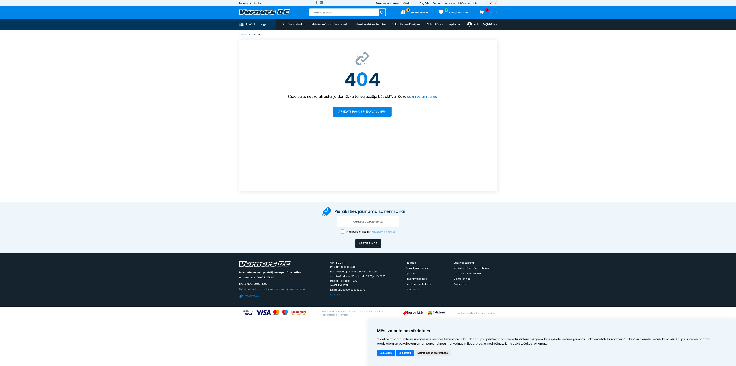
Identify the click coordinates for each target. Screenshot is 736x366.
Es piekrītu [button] (386, 352)
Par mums (245, 3)
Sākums (243, 34)
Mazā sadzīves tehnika (370, 24)
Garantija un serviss (443, 3)
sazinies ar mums (422, 96)
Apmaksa (411, 273)
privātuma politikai (383, 232)
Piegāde (424, 3)
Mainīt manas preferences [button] (432, 352)
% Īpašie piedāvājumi (406, 24)
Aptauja (453, 24)
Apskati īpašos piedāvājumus (362, 111)
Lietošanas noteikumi (418, 284)
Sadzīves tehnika (293, 24)
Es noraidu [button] (405, 352)
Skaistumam (461, 284)
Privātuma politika (468, 3)
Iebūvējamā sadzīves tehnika (330, 24)
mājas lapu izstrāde (484, 313)
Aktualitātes (434, 24)
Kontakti (258, 3)
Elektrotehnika (462, 279)
